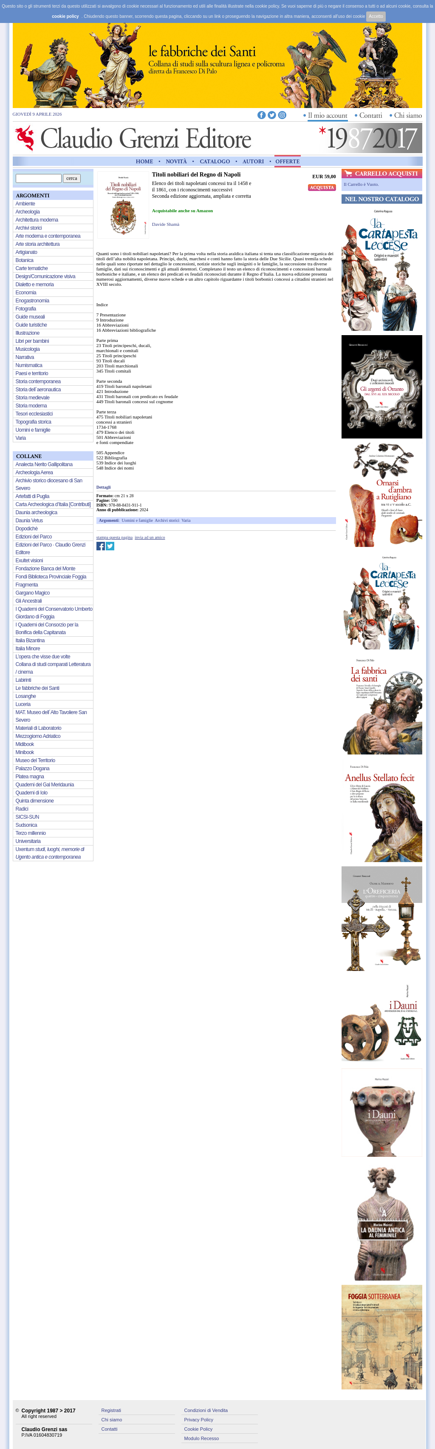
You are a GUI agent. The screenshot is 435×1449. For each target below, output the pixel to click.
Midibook (25, 744)
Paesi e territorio (32, 373)
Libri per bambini (32, 341)
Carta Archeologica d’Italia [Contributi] (53, 504)
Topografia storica (33, 422)
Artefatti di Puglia (32, 496)
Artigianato (26, 252)
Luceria (23, 704)
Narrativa (25, 357)
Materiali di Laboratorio (39, 728)
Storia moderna (31, 406)
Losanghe (26, 696)
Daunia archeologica (36, 512)
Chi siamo (112, 1419)
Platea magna (30, 777)
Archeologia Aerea (34, 472)
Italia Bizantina (30, 640)
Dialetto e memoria (35, 285)
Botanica (25, 260)
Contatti (110, 1429)
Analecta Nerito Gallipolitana (44, 464)
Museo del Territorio (35, 760)
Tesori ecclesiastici (34, 414)
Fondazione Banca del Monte (46, 569)
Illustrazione (28, 333)
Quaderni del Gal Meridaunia (45, 785)
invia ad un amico (150, 537)
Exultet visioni (29, 561)
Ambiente (25, 204)
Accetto (376, 16)
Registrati (111, 1410)
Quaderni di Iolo (32, 793)
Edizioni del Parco (34, 537)
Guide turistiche (31, 325)
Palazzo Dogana (33, 768)
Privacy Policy (198, 1419)
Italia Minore (28, 649)
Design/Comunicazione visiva (46, 276)
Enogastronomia (32, 301)
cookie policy (65, 16)
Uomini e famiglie (137, 520)
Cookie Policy (198, 1429)
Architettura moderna (37, 220)
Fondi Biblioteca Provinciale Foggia (51, 577)
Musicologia (28, 349)
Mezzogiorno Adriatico (38, 736)
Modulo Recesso (201, 1438)
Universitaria (28, 841)
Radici (22, 809)
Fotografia (26, 309)
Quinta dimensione (35, 801)
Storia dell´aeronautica (38, 390)
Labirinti (23, 680)
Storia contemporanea (38, 381)
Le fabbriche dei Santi (37, 688)
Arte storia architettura (38, 244)
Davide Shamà (165, 224)
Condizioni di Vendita (206, 1410)
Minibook (25, 752)
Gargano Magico (33, 593)
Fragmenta (27, 585)
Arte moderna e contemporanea (48, 236)
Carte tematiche (32, 268)
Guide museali (30, 317)
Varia (185, 520)
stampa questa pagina (114, 537)
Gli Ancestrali (29, 601)
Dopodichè (27, 529)
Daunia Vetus (29, 521)
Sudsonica (26, 825)
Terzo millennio (31, 833)
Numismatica (29, 365)
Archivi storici (167, 520)
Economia (26, 293)
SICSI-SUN (27, 817)
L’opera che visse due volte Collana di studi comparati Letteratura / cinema (53, 664)
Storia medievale (33, 398)
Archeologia (28, 212)
